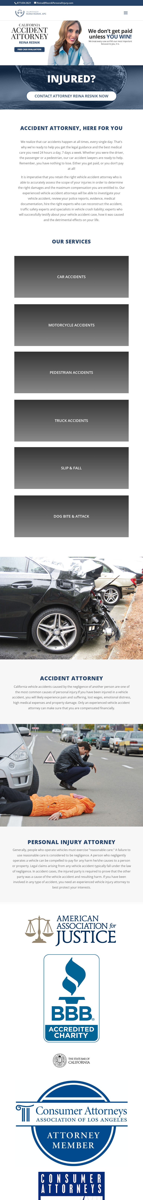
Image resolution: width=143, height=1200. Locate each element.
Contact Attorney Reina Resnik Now (71, 95)
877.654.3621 (24, 2)
